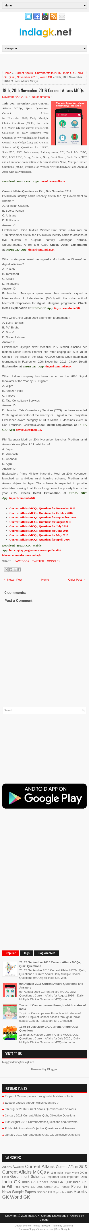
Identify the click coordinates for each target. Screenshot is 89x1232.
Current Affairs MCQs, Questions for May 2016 (39, 535)
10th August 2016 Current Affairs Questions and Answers (41, 1122)
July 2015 (37, 1186)
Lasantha (68, 1225)
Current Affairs (23, 73)
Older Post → (76, 579)
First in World (71, 1172)
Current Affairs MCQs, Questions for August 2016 (40, 521)
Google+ (53, 561)
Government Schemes (27, 1176)
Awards (18, 1167)
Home (7, 73)
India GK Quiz (60, 1182)
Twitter (37, 561)
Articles (7, 1167)
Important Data (77, 1176)
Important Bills (56, 1176)
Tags (27, 953)
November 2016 (27, 77)
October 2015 (51, 1187)
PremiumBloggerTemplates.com (36, 1229)
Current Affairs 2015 (71, 1167)
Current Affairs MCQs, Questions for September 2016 (43, 517)
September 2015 (63, 1192)
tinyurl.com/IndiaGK (41, 249)
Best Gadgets (62, 1229)
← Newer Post (13, 579)
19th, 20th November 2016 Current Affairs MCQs (43, 90)
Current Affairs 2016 (48, 73)
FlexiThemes (33, 1225)
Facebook (21, 561)
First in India (55, 1172)
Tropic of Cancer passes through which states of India (39, 1096)
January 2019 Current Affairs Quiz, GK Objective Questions (43, 1134)
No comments (41, 96)
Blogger (52, 1069)
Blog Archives (46, 953)
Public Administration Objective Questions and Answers (40, 1128)
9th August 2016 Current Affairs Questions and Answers (40, 1109)
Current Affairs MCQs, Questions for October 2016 (41, 513)
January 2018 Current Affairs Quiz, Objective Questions (40, 1115)
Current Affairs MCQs (24, 1171)
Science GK (44, 1192)
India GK (68, 73)
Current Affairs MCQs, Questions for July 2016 (39, 526)
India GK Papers (35, 1182)
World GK (46, 77)
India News (21, 1186)
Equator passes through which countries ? (31, 1102)
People (65, 1186)
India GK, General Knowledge (47, 1215)
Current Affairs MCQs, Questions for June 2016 (39, 530)
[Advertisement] (45, 61)
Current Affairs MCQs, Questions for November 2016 (42, 508)
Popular (11, 953)
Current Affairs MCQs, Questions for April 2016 (40, 539)
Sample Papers (24, 1192)
